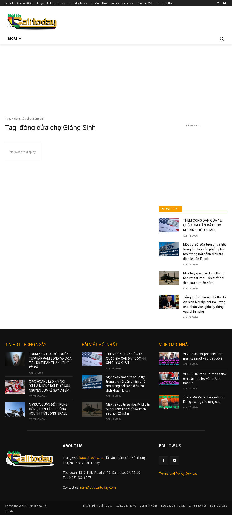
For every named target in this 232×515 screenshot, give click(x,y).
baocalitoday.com (92, 457)
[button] (221, 38)
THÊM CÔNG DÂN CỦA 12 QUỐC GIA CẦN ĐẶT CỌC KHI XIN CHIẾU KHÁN (202, 225)
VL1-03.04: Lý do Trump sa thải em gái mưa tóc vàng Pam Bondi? (205, 378)
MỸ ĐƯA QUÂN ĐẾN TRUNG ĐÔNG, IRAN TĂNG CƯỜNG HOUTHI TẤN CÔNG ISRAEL (48, 409)
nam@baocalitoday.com (98, 487)
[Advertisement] (116, 78)
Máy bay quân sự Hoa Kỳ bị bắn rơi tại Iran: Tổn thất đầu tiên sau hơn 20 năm (204, 278)
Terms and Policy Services (178, 473)
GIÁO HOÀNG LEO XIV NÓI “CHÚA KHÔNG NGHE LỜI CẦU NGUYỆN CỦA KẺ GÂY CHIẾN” (49, 386)
